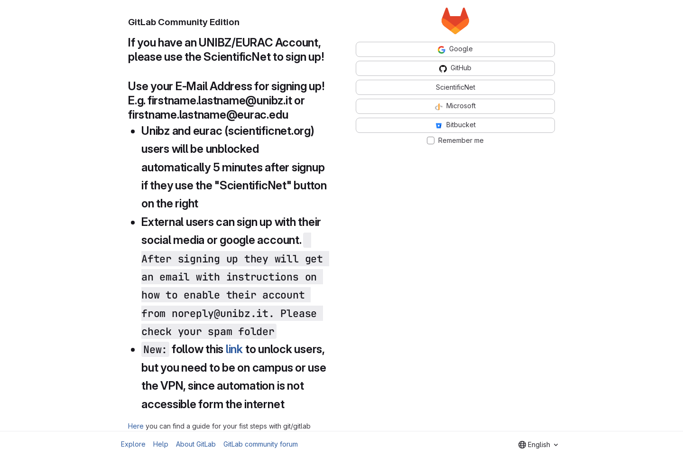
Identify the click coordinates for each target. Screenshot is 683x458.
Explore (133, 444)
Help (160, 444)
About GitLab (196, 444)
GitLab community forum (260, 444)
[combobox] (538, 444)
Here (136, 426)
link (234, 349)
